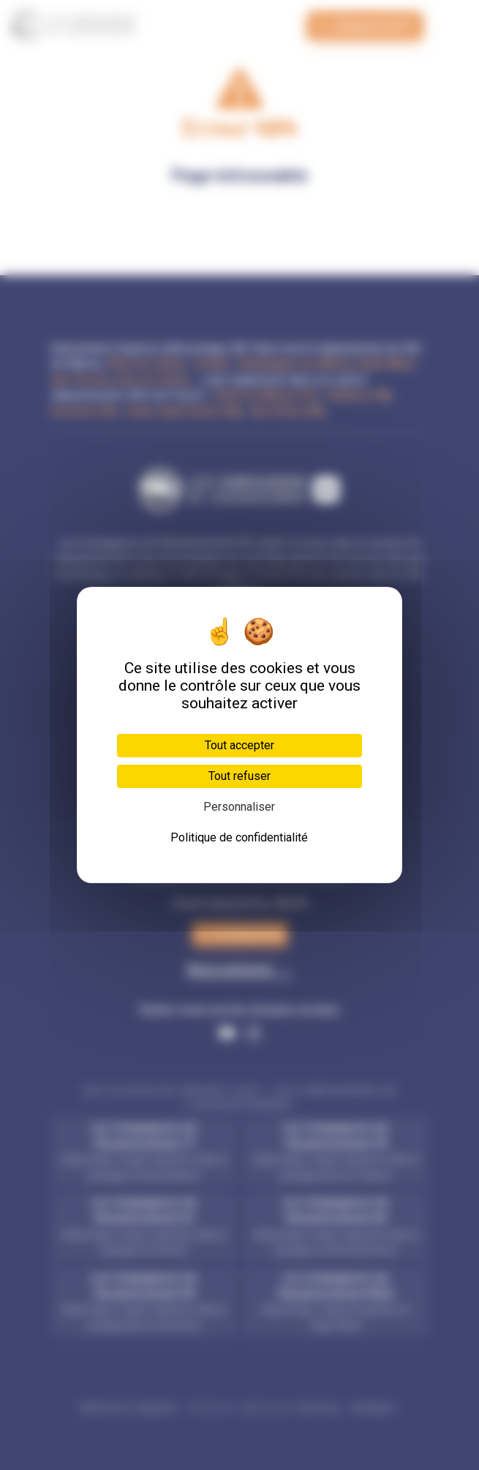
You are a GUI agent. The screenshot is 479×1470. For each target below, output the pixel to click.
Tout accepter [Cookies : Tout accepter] (239, 745)
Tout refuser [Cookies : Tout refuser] (239, 776)
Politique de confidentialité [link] (239, 837)
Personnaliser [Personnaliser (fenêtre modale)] (239, 807)
